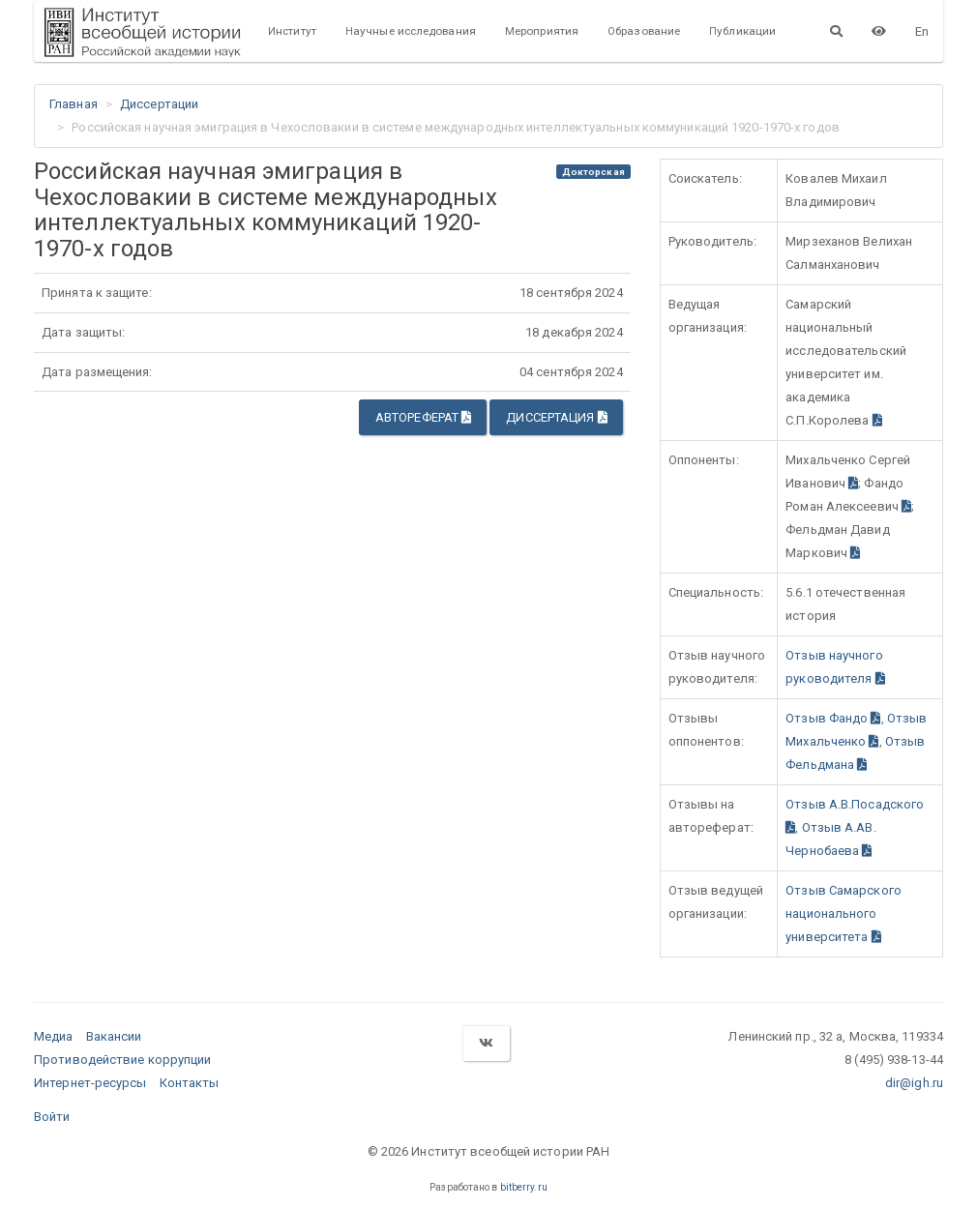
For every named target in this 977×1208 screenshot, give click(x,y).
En (922, 31)
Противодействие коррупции (123, 1059)
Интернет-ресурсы (90, 1082)
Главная (73, 104)
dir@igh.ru (914, 1082)
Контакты (190, 1082)
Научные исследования (410, 31)
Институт (292, 31)
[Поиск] (836, 31)
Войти (52, 1116)
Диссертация (556, 417)
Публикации (742, 31)
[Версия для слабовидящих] (879, 31)
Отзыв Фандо (832, 718)
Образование (643, 31)
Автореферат (423, 417)
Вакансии (114, 1036)
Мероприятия (541, 31)
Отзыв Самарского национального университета (843, 913)
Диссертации (159, 104)
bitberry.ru (524, 1187)
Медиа (54, 1036)
